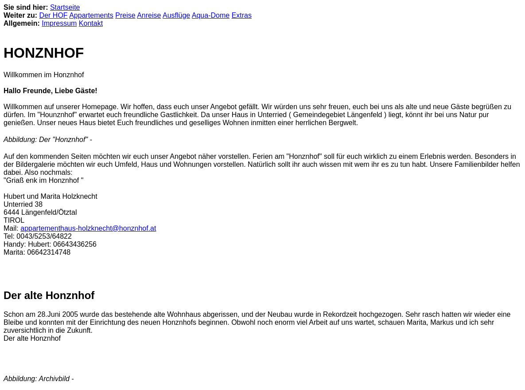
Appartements (91, 15)
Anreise (149, 15)
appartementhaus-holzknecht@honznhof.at (88, 228)
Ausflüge (176, 15)
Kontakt (91, 23)
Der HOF (53, 15)
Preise (125, 15)
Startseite (65, 7)
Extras (242, 15)
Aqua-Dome (210, 15)
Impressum (59, 23)
